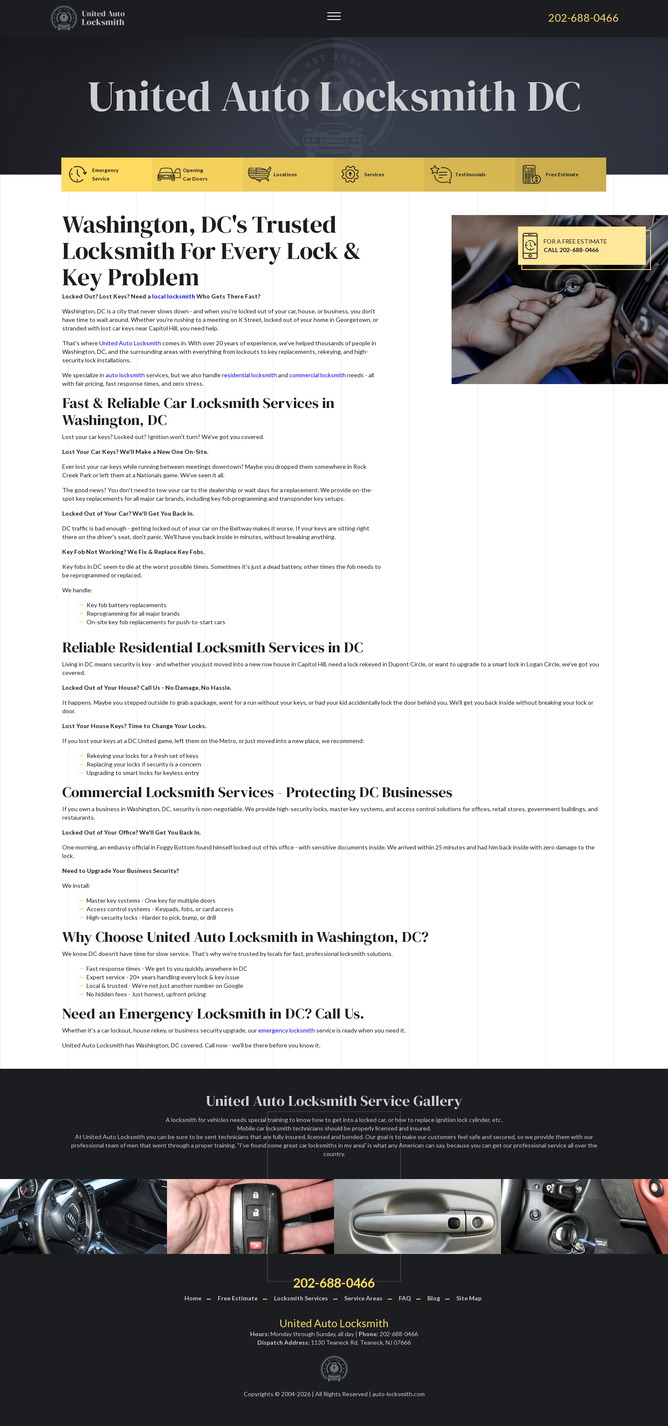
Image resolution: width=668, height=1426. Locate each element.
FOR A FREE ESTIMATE (575, 245)
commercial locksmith (317, 375)
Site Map (468, 1298)
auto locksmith (125, 375)
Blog (433, 1298)
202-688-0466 (334, 1282)
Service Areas (363, 1298)
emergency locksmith (286, 1030)
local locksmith (173, 296)
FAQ (405, 1298)
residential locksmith (249, 375)
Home (193, 1298)
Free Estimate (238, 1298)
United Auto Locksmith (130, 343)
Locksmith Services (301, 1298)
